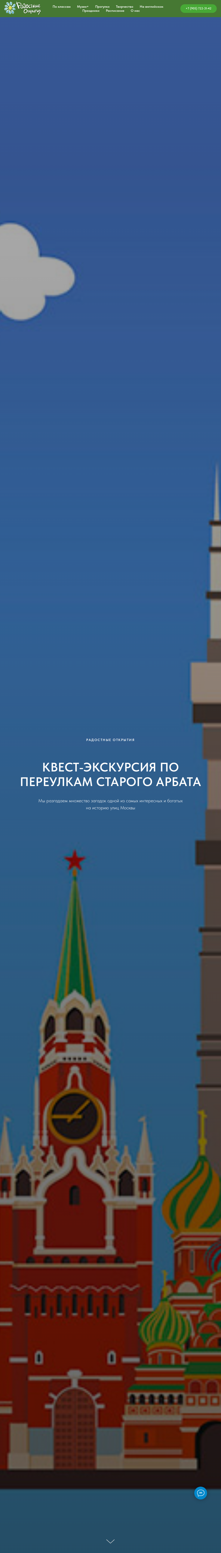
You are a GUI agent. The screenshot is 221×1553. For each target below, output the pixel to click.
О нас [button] (135, 11)
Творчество (124, 6)
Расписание (115, 11)
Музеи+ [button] (83, 6)
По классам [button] (62, 6)
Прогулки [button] (102, 6)
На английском (151, 6)
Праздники (90, 11)
